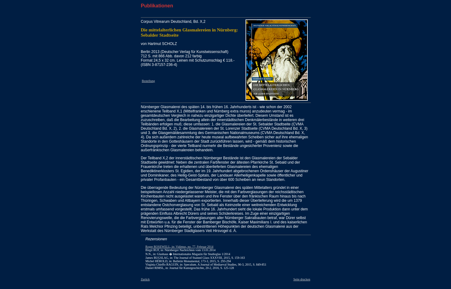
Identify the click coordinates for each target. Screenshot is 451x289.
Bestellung (148, 81)
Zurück (145, 279)
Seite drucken (301, 279)
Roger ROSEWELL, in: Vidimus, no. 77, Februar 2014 (179, 246)
